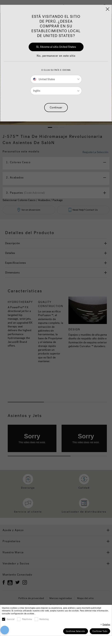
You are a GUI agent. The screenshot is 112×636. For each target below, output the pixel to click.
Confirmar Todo (99, 631)
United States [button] (44, 79)
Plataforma (27, 619)
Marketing (44, 619)
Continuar (56, 107)
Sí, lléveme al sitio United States (56, 47)
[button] (56, 57)
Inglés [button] (36, 90)
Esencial (11, 619)
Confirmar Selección (75, 631)
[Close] (107, 9)
